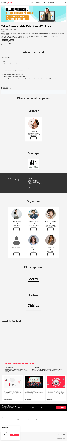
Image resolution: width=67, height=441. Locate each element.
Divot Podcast (29, 423)
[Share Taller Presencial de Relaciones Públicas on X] (5, 44)
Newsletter (28, 419)
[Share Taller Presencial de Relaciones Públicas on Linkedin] (8, 44)
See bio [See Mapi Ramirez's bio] (16, 229)
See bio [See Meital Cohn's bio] (50, 254)
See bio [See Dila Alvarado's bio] (33, 138)
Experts (8, 420)
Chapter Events (19, 420)
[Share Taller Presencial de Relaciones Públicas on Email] (10, 44)
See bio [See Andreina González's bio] (50, 229)
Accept (14, 434)
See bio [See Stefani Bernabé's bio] (16, 254)
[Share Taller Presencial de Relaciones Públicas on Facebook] (2, 44)
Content (44, 2)
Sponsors (8, 423)
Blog (27, 420)
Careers (37, 419)
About (57, 2)
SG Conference (19, 419)
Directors (8, 424)
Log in (64, 2)
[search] (61, 2)
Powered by (61, 438)
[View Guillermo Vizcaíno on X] (33, 219)
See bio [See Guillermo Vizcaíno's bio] (33, 229)
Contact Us (38, 420)
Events (37, 2)
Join (32, 2)
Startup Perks (51, 2)
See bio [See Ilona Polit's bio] (33, 254)
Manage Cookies (10, 437)
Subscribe (60, 407)
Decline (5, 434)
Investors (8, 419)
